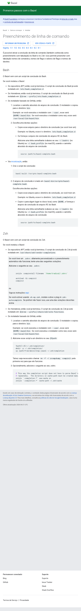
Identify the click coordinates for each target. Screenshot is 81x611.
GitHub (5, 582)
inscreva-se (29, 22)
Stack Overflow (48, 590)
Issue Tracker (47, 582)
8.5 (23, 48)
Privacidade (24, 600)
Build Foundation (11, 19)
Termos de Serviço (10, 600)
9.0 (15, 48)
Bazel (5, 30)
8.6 (19, 48)
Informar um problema (17, 43)
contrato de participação (13, 22)
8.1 (39, 48)
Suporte (45, 578)
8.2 (35, 48)
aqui (27, 293)
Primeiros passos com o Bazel (19, 10)
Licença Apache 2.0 (10, 398)
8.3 (31, 48)
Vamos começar (16, 30)
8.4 (27, 48)
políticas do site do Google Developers (54, 398)
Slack (44, 586)
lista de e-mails (67, 19)
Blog (4, 578)
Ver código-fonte (44, 43)
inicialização (16, 161)
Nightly (6, 48)
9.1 (11, 48)
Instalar (27, 30)
